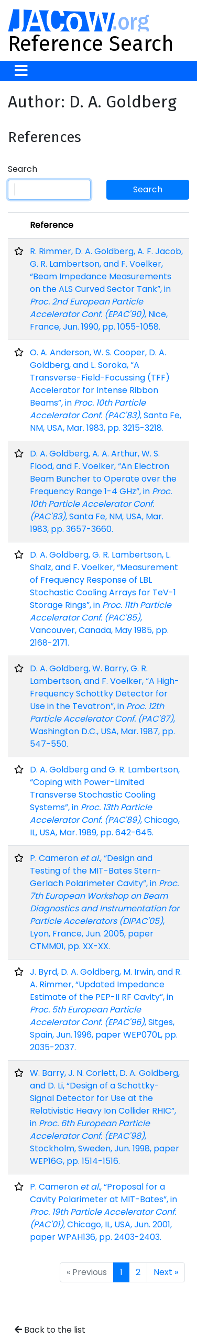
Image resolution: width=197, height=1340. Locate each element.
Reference (51, 225)
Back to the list (50, 1330)
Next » (166, 1272)
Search (22, 169)
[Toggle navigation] (21, 71)
